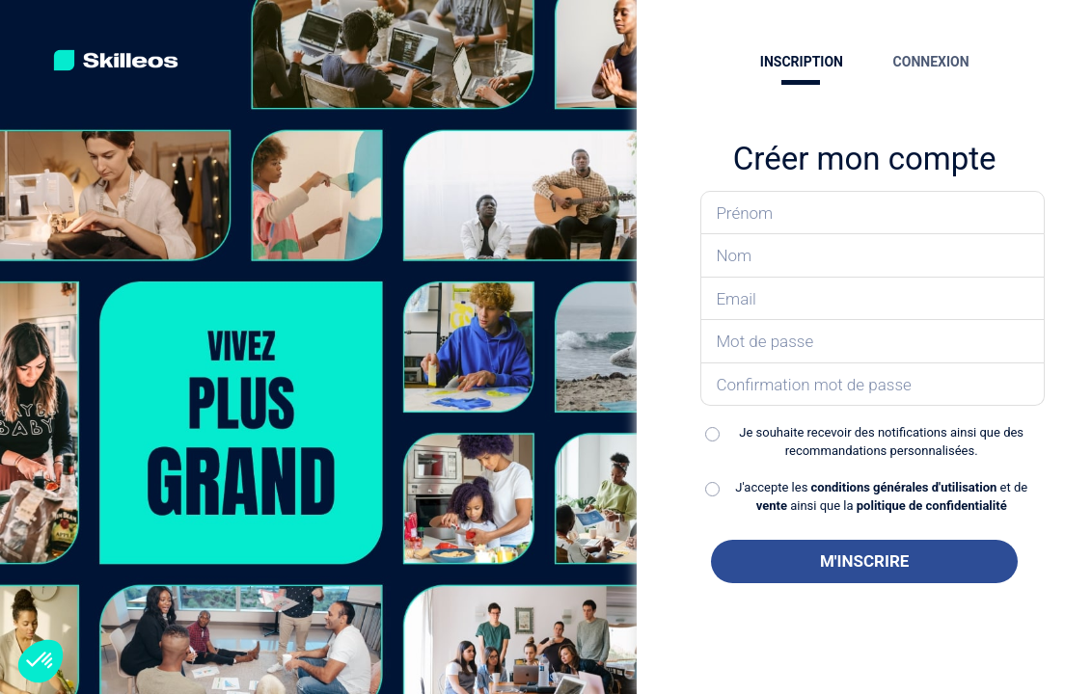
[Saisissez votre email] (872, 299)
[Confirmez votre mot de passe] (872, 385)
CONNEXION (931, 61)
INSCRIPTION (801, 61)
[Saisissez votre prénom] (872, 213)
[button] (40, 661)
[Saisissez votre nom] (872, 256)
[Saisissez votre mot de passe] (872, 341)
